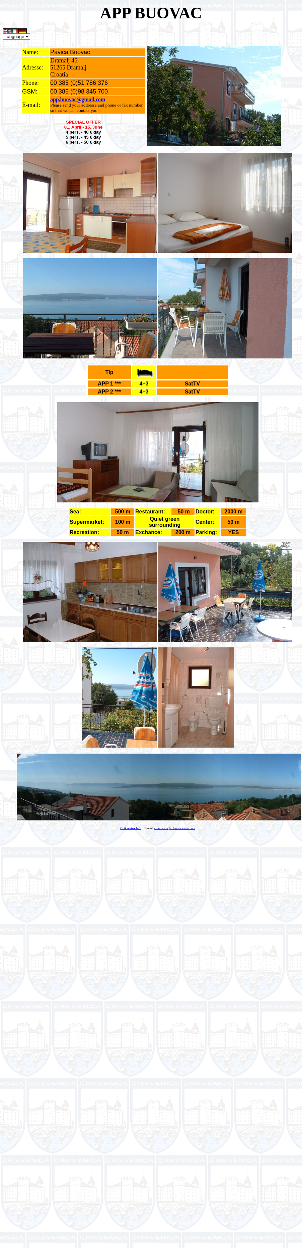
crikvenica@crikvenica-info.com (174, 828)
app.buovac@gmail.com (77, 99)
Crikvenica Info (130, 828)
